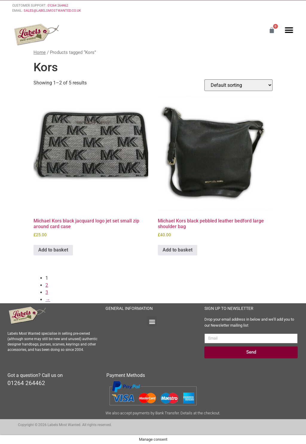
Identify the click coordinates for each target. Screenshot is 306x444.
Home (39, 52)
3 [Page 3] (46, 292)
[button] (289, 30)
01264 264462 (58, 5)
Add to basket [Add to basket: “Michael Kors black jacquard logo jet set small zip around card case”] (53, 250)
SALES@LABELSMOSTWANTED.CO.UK (52, 11)
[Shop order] (238, 85)
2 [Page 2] (46, 285)
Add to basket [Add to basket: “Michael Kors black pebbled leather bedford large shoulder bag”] (177, 250)
